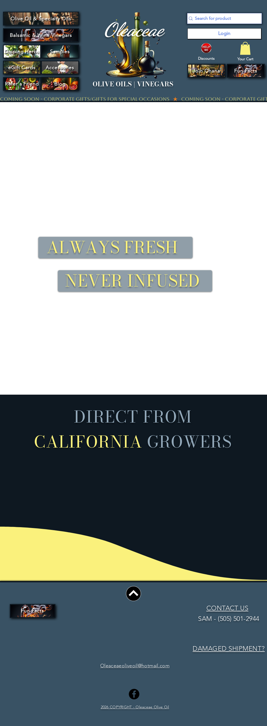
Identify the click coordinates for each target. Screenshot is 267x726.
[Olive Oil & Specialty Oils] (41, 19)
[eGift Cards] (22, 67)
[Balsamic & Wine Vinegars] (41, 35)
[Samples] (60, 51)
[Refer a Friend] (22, 84)
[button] (206, 71)
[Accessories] (60, 67)
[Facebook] (134, 694)
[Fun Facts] (246, 71)
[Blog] (60, 84)
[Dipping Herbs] (22, 51)
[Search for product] (222, 18)
